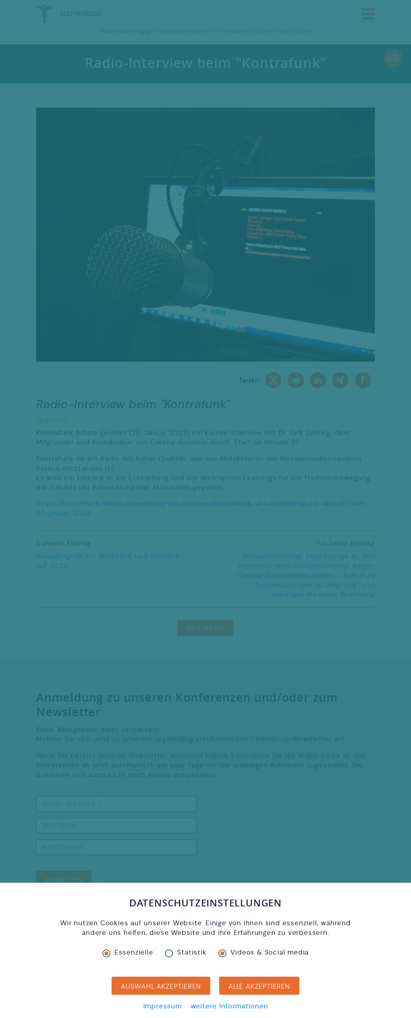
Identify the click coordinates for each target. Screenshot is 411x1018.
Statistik (185, 952)
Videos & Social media (263, 952)
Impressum (162, 1006)
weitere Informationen (229, 1006)
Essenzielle (127, 952)
